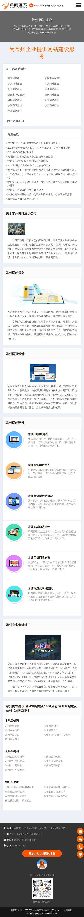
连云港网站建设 (16, 94)
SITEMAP (48, 913)
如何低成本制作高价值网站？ (23, 198)
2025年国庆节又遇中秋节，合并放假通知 (29, 165)
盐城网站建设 (15, 100)
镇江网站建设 (15, 105)
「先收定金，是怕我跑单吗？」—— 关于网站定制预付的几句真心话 (42, 176)
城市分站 (30, 913)
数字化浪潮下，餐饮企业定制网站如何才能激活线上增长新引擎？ (42, 169)
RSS (55, 913)
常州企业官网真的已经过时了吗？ (25, 189)
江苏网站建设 (17, 69)
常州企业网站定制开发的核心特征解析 (27, 161)
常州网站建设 (52, 83)
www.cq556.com (52, 910)
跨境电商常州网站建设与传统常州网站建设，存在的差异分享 (39, 194)
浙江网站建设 (15, 120)
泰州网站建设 (52, 105)
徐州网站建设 (15, 83)
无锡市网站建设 (53, 78)
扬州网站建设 (52, 100)
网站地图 (39, 913)
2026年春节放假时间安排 (20, 152)
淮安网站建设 (52, 94)
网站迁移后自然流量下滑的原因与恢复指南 (30, 156)
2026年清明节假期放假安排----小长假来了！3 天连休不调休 (39, 147)
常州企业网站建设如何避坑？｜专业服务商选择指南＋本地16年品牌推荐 (42, 183)
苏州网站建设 (15, 89)
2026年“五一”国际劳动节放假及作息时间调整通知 (33, 143)
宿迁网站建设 (15, 110)
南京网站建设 (15, 78)
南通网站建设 (52, 89)
